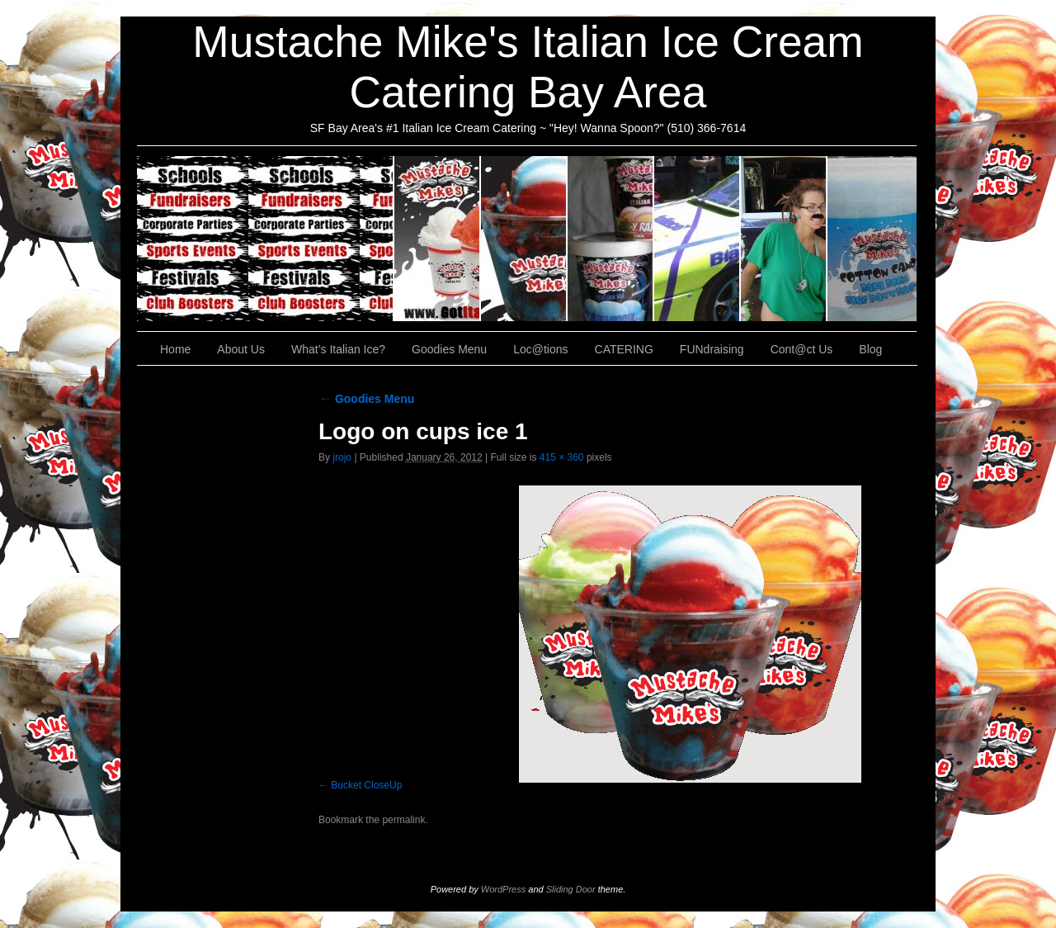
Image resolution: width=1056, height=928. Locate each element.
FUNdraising (784, 238)
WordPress (503, 889)
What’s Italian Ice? (524, 238)
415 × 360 (562, 457)
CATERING (265, 238)
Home (175, 349)
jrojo (341, 457)
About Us (437, 238)
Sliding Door (571, 889)
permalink (403, 820)
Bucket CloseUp (366, 785)
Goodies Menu (611, 238)
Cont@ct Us (872, 238)
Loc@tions (697, 238)
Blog (870, 349)
